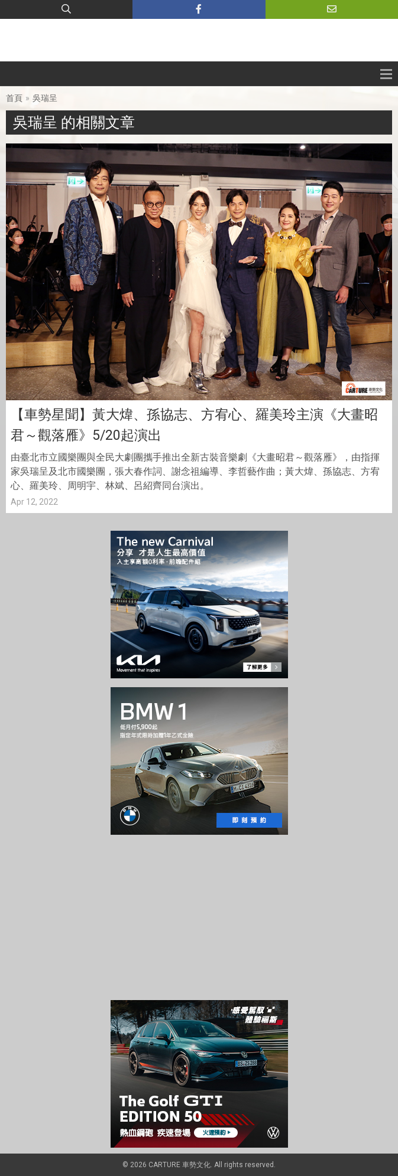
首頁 (14, 98)
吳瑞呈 (45, 98)
